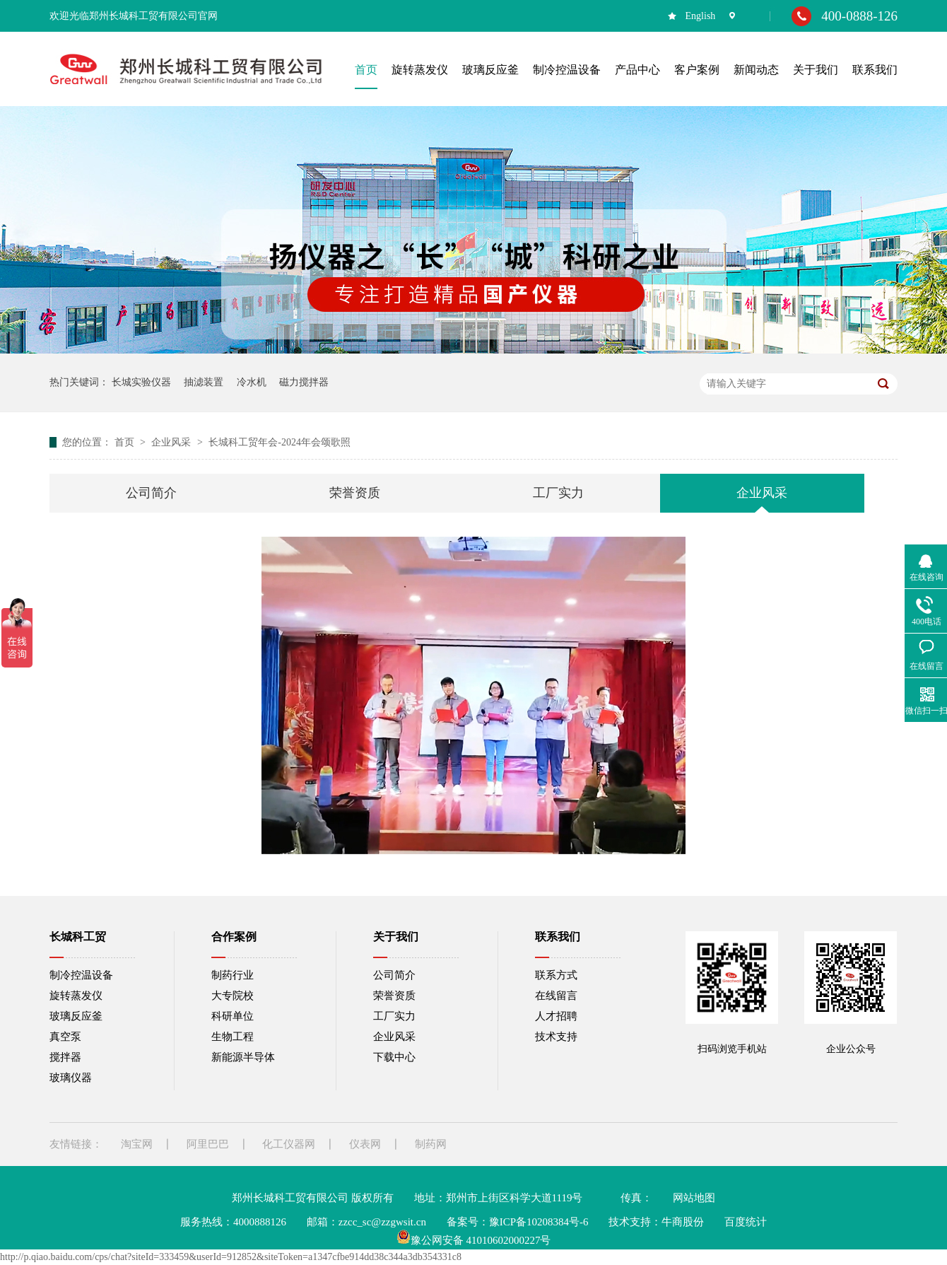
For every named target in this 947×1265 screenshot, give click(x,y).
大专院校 (232, 995)
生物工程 (232, 1036)
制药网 (431, 1144)
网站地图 (694, 1197)
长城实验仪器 (141, 382)
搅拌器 (65, 1057)
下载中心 (394, 1057)
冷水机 (251, 382)
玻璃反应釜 (75, 1016)
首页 (125, 442)
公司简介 (151, 493)
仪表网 (365, 1144)
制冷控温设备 (81, 975)
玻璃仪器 (70, 1077)
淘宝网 (137, 1144)
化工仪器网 (288, 1144)
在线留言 (556, 995)
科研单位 (232, 1016)
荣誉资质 (354, 493)
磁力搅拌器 (304, 382)
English (701, 16)
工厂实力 (558, 493)
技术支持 (556, 1036)
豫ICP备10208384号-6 (539, 1222)
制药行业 (232, 975)
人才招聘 (556, 1016)
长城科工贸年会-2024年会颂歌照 (279, 442)
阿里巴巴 (208, 1144)
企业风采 (172, 442)
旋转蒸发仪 (75, 995)
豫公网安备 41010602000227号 (473, 1240)
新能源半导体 (243, 1057)
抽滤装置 (203, 382)
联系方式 (556, 975)
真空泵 (65, 1036)
